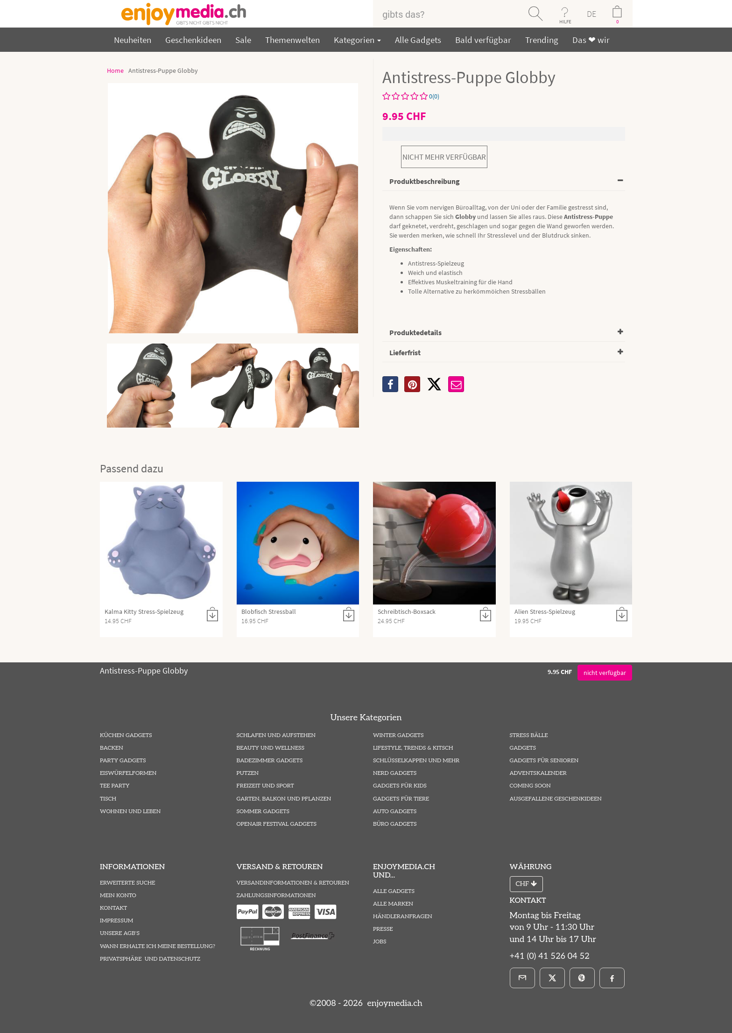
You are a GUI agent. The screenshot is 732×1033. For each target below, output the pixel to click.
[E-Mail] (522, 978)
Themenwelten (292, 39)
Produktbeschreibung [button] (424, 181)
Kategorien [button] (357, 39)
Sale (243, 39)
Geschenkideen (193, 39)
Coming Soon (530, 785)
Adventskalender (538, 773)
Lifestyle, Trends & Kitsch (413, 748)
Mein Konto (118, 895)
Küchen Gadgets (126, 735)
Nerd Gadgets (394, 773)
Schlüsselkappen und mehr (416, 760)
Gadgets (523, 748)
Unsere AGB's (120, 933)
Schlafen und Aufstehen (276, 735)
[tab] (503, 182)
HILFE (565, 21)
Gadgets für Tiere (401, 798)
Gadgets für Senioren (544, 760)
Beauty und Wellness (271, 748)
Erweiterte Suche (127, 882)
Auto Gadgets (394, 811)
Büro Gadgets (394, 824)
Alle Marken (393, 903)
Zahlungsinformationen (276, 895)
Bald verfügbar (483, 39)
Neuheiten (132, 39)
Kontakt (113, 908)
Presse (383, 929)
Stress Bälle (529, 735)
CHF (526, 884)
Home (115, 70)
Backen (111, 748)
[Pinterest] (582, 978)
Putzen (248, 773)
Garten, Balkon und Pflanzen (284, 798)
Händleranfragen (402, 916)
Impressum (116, 920)
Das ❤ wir (591, 39)
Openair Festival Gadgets (277, 824)
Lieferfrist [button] (405, 352)
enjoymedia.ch (393, 1003)
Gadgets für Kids (400, 785)
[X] (434, 384)
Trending (541, 39)
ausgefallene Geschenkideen (556, 798)
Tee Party (114, 785)
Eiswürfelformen (128, 773)
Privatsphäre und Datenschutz (150, 959)
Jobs (380, 941)
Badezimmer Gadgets (270, 760)
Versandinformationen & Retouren (293, 882)
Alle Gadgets (418, 39)
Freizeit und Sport (265, 785)
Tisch (108, 798)
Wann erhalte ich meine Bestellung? (157, 946)
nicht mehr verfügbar (444, 157)
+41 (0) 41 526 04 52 (550, 956)
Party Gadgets (123, 760)
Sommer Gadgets (263, 811)
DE (591, 13)
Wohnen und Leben (130, 811)
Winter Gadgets (398, 735)
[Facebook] (612, 978)
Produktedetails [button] (415, 332)
